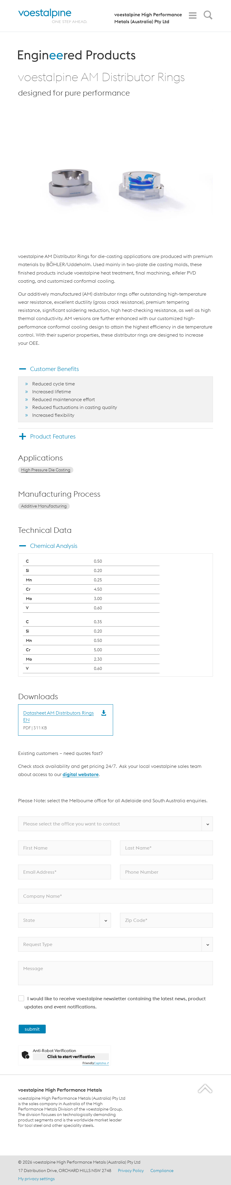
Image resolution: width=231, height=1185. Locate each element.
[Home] (58, 16)
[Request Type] (115, 944)
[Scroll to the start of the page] (205, 1088)
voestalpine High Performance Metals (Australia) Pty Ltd (148, 17)
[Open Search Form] (207, 17)
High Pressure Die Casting (45, 470)
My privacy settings (36, 1178)
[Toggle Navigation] (192, 15)
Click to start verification (71, 1056)
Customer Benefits (54, 368)
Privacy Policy (131, 1170)
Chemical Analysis (53, 545)
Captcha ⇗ (95, 1063)
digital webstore (81, 774)
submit (32, 1029)
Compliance (162, 1170)
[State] (64, 920)
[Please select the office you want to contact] (115, 823)
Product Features (52, 436)
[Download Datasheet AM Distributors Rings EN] (59, 720)
